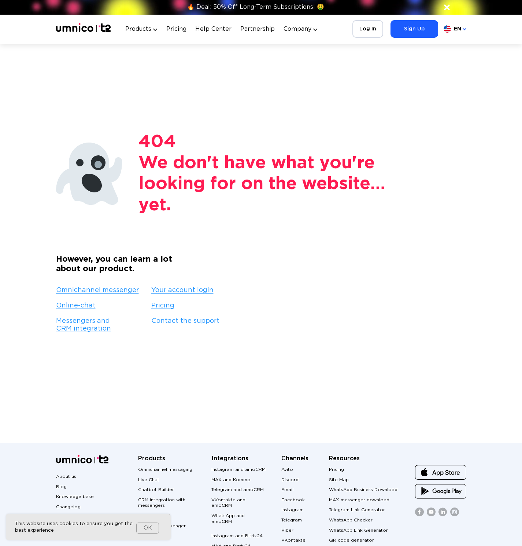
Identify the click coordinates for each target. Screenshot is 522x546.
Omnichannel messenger (97, 290)
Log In (367, 29)
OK (148, 528)
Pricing (176, 29)
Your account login (182, 290)
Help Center (213, 29)
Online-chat (76, 306)
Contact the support (185, 321)
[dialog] (88, 527)
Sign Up (414, 29)
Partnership (257, 29)
